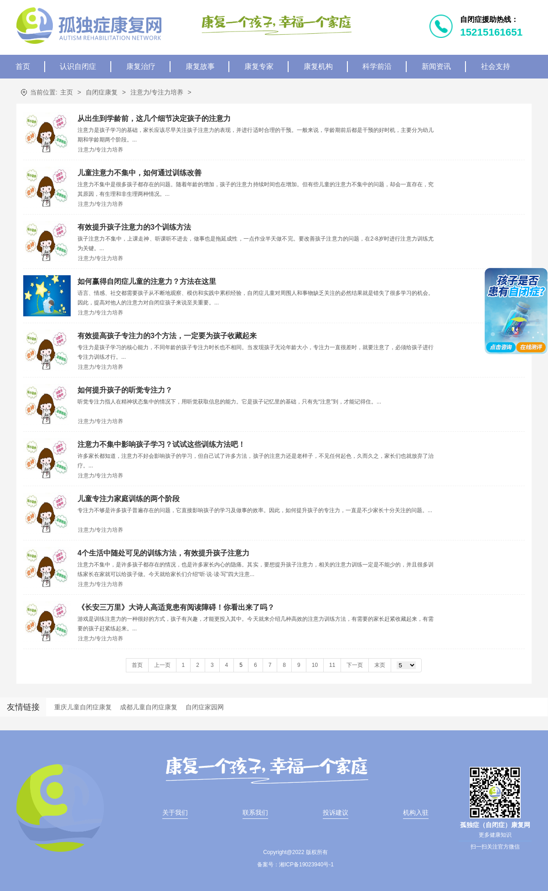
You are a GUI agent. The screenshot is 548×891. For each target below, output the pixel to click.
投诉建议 (335, 812)
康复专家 (259, 66)
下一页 (354, 665)
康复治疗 (140, 66)
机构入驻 (416, 812)
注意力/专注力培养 (156, 92)
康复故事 (200, 66)
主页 (66, 92)
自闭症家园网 (205, 707)
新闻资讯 (436, 66)
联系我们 (255, 812)
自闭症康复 (102, 92)
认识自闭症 (78, 66)
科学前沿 (377, 66)
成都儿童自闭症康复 (148, 707)
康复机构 (318, 66)
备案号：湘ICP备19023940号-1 (295, 864)
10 (315, 665)
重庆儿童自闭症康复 (83, 707)
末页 (379, 665)
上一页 (162, 665)
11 (332, 665)
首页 (23, 66)
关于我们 (175, 812)
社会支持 (495, 66)
